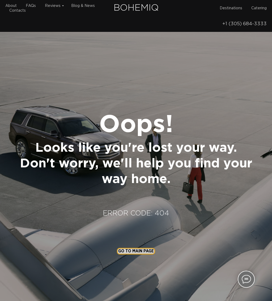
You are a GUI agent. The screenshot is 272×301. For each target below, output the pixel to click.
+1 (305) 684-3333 (244, 24)
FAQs (31, 5)
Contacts (17, 10)
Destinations (231, 8)
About (11, 5)
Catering (259, 8)
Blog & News (83, 5)
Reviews (53, 5)
